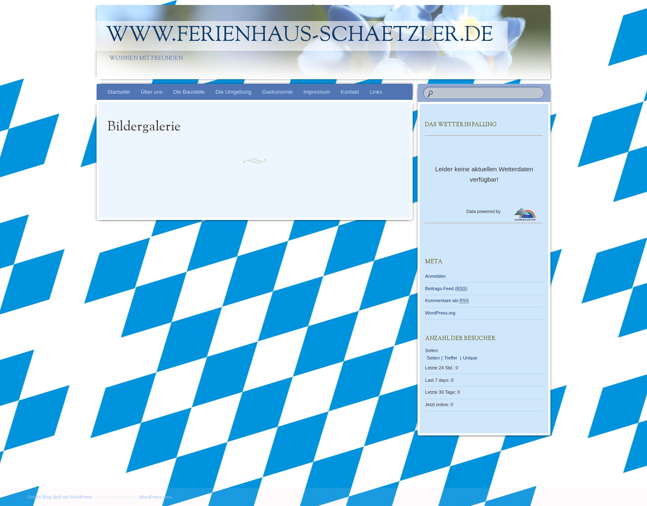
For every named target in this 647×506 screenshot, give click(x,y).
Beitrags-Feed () (446, 288)
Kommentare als (447, 300)
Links (376, 92)
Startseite (118, 92)
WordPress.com (155, 496)
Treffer (451, 357)
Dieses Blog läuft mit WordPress (59, 496)
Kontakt (350, 92)
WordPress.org (440, 312)
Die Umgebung (233, 92)
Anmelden (435, 276)
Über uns (152, 92)
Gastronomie (277, 92)
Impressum (316, 92)
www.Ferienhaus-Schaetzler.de (299, 36)
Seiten (433, 357)
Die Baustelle (189, 92)
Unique (470, 357)
